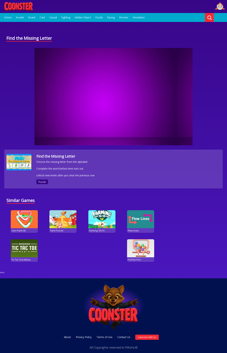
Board (31, 17)
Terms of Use (104, 334)
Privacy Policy (84, 334)
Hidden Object (83, 17)
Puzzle (99, 17)
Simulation (139, 17)
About (67, 334)
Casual (53, 17)
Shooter (123, 17)
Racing (111, 17)
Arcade (20, 17)
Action (8, 17)
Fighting (65, 17)
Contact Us (123, 334)
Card (42, 17)
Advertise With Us (147, 334)
